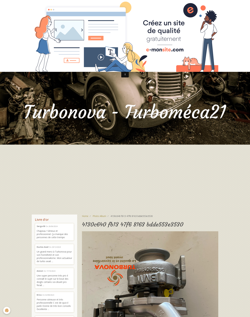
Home (85, 216)
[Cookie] (6, 310)
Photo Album (99, 216)
